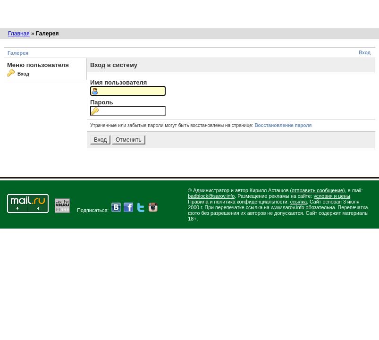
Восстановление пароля (283, 125)
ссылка (298, 201)
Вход (365, 52)
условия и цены (331, 196)
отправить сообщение (317, 190)
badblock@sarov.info (211, 196)
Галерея (18, 53)
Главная (19, 33)
